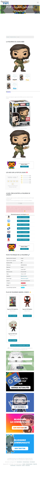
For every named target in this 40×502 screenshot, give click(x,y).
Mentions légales (29, 464)
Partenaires (27, 465)
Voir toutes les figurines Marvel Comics (20, 345)
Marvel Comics (24, 276)
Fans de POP (18, 465)
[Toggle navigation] (37, 2)
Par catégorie (32, 462)
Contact (23, 464)
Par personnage (26, 462)
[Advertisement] (10, 25)
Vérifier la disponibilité (23, 217)
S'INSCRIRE (20, 367)
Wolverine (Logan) (24, 278)
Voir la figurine (12, 315)
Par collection (19, 462)
